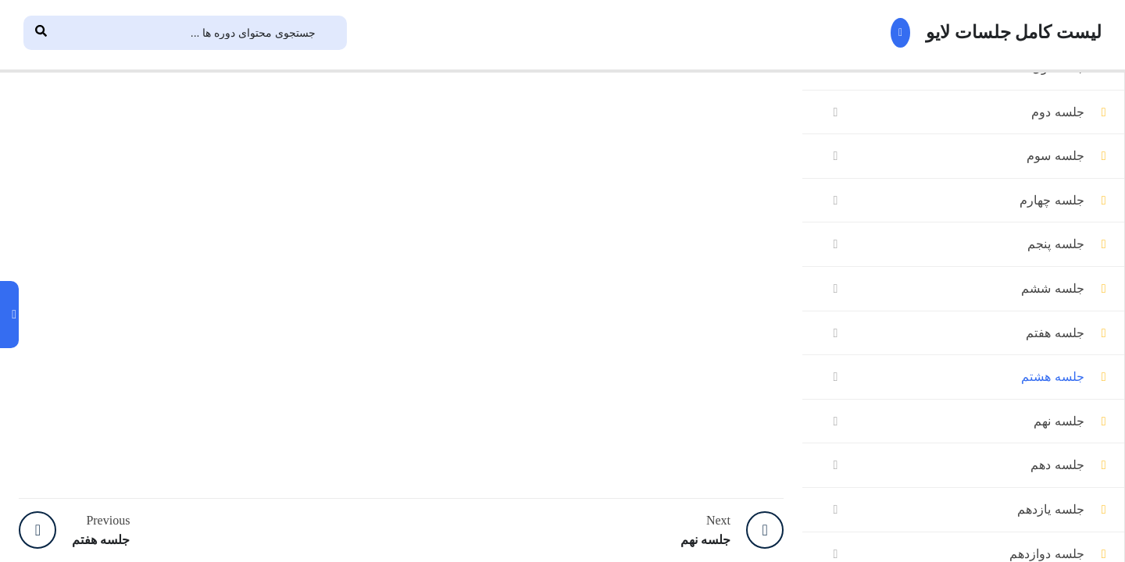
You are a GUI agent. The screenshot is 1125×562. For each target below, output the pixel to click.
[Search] (40, 32)
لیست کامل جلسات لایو (993, 33)
